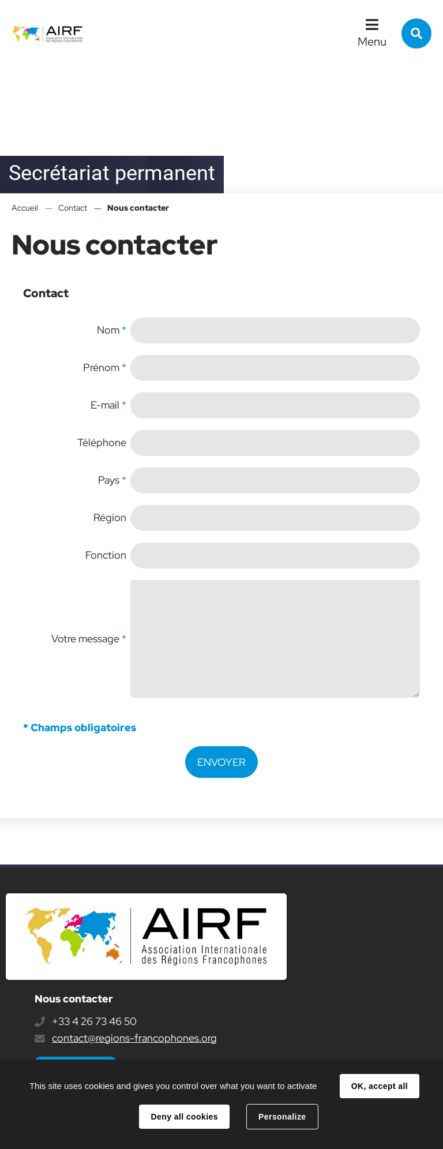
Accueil (25, 208)
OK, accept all (379, 1086)
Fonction (105, 555)
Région (109, 517)
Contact (72, 208)
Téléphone (101, 442)
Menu (372, 41)
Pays (112, 479)
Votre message (88, 638)
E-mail (108, 404)
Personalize (282, 1116)
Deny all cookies (184, 1116)
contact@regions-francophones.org (134, 1038)
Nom (111, 329)
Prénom (104, 367)
